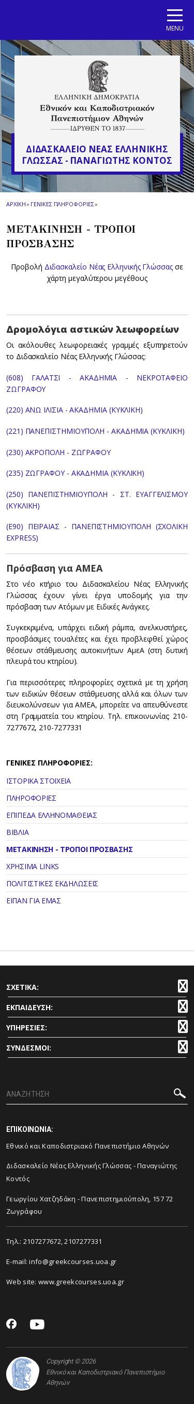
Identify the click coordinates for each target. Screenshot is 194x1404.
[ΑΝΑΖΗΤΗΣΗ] (97, 1094)
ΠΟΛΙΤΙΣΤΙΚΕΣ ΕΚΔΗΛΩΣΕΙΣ (52, 883)
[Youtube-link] (37, 1325)
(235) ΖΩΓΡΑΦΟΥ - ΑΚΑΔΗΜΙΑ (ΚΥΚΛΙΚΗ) (75, 473)
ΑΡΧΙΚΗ (15, 204)
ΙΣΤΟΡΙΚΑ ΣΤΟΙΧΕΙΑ (38, 781)
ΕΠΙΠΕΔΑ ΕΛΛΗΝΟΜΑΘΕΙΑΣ (51, 815)
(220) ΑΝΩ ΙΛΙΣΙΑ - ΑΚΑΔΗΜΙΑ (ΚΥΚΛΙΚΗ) (74, 410)
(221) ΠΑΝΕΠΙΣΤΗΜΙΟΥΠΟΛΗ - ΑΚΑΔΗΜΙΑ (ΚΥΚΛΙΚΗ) (95, 431)
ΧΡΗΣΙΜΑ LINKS (32, 866)
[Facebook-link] (11, 1324)
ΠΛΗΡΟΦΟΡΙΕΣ (31, 798)
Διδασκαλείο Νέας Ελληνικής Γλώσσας (108, 267)
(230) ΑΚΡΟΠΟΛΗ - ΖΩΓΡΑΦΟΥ (58, 452)
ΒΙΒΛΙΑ (17, 832)
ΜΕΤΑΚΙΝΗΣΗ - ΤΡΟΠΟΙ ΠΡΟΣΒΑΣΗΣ (69, 849)
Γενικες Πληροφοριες (62, 204)
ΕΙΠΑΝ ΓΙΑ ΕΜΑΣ (33, 900)
